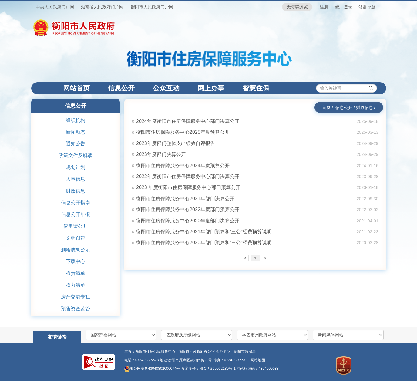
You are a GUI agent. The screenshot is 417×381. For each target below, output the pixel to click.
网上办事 (211, 88)
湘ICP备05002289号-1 (218, 368)
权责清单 (75, 273)
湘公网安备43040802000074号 (152, 368)
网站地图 (258, 360)
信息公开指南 (75, 202)
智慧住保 (256, 88)
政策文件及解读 (75, 155)
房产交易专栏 (75, 296)
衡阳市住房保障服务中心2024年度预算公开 (183, 165)
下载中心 (75, 261)
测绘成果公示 (75, 249)
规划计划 (75, 167)
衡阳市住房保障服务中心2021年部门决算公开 (185, 198)
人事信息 (75, 179)
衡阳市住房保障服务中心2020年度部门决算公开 (187, 220)
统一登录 (343, 7)
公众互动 (166, 88)
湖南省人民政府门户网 (102, 7)
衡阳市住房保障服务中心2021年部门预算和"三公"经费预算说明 (204, 231)
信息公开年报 (75, 214)
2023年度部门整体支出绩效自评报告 (175, 143)
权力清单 (75, 285)
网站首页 (81, 88)
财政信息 (75, 191)
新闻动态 (75, 132)
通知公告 (75, 143)
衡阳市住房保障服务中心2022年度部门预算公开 (187, 209)
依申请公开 (75, 226)
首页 (326, 107)
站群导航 (366, 7)
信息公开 (121, 88)
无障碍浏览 (297, 7)
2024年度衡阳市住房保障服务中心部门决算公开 (187, 121)
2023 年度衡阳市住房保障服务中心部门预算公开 (188, 187)
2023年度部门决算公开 (161, 154)
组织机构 (75, 120)
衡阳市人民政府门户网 (152, 7)
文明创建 (75, 238)
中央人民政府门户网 (55, 7)
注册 (324, 7)
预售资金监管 (75, 308)
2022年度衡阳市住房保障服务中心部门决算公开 (187, 176)
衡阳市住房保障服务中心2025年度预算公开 (183, 132)
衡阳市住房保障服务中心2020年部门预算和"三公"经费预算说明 (204, 242)
